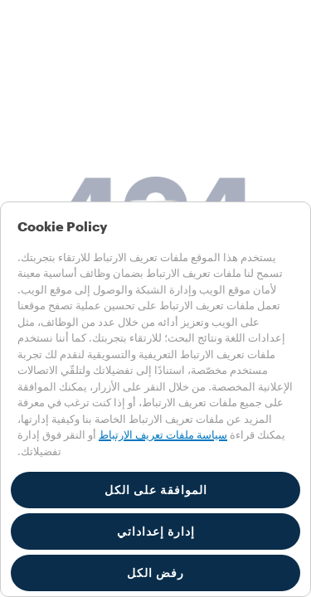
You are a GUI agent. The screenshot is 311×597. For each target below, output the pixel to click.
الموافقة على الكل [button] (155, 490)
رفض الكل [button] (155, 573)
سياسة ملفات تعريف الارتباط (163, 435)
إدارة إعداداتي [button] (156, 531)
